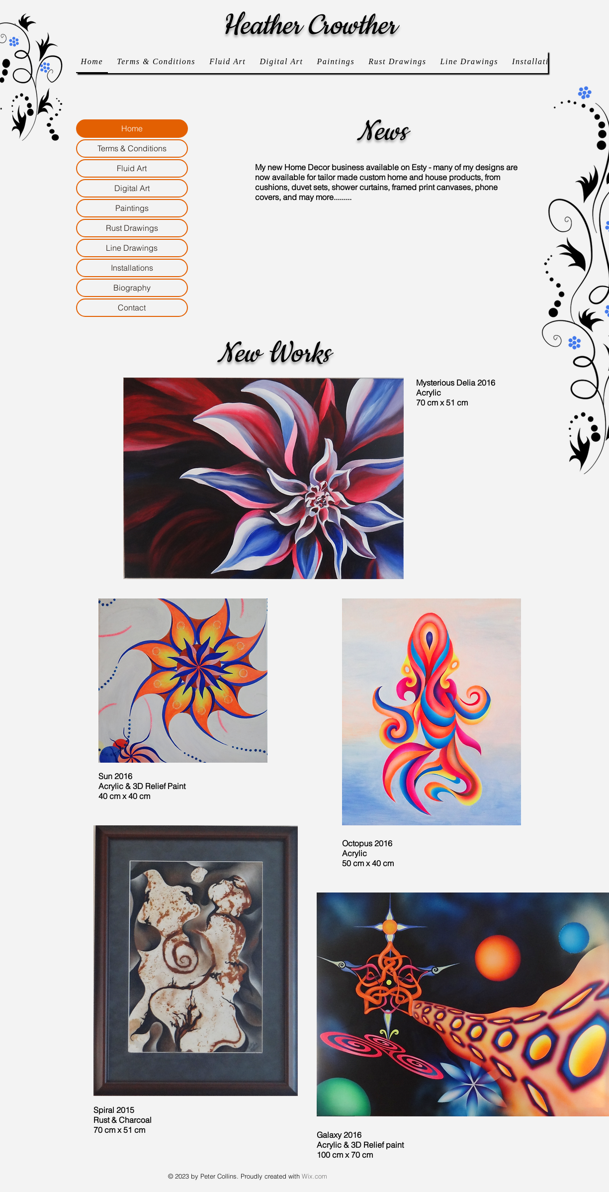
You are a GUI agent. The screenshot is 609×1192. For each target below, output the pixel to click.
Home (132, 128)
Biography (132, 288)
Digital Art (132, 188)
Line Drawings (132, 248)
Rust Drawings (132, 228)
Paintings (132, 208)
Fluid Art (132, 168)
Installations (132, 268)
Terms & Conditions (132, 148)
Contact (132, 307)
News (382, 132)
